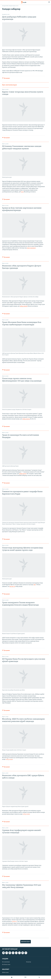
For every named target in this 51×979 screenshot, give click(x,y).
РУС (25, 977)
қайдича (14, 921)
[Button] (6, 78)
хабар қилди (9, 759)
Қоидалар (28, 961)
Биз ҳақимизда (6, 961)
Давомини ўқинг (25, 941)
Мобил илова (5, 972)
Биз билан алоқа (6, 964)
